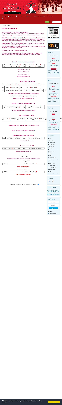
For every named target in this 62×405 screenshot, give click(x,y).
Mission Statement (50, 139)
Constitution (51, 142)
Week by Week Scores (52, 158)
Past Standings (52, 167)
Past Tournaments (51, 172)
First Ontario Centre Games (53, 191)
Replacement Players (51, 152)
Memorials (51, 161)
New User (50, 211)
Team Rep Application (51, 147)
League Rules (51, 144)
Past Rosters (51, 169)
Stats (50, 155)
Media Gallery (51, 163)
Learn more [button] (5, 402)
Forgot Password (52, 213)
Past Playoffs (51, 165)
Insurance (51, 149)
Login (47, 21)
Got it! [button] (54, 402)
